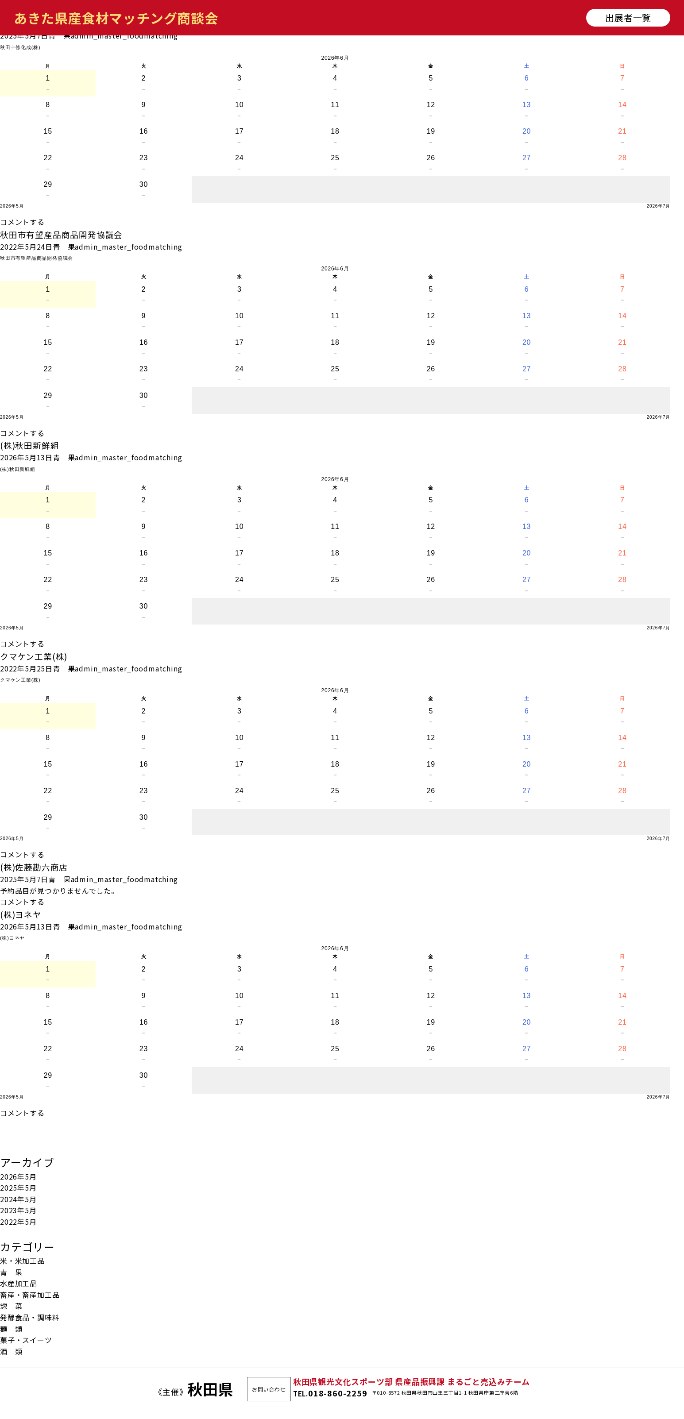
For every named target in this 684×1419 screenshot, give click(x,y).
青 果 (59, 35)
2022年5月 (18, 1221)
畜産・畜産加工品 (29, 1294)
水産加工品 (18, 1283)
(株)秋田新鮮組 (29, 445)
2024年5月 (18, 1199)
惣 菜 (11, 1305)
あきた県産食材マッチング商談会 (116, 17)
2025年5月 (18, 1187)
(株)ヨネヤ (21, 914)
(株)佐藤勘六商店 (34, 867)
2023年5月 (18, 1210)
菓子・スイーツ (26, 1339)
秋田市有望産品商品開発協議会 (61, 234)
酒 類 (11, 1351)
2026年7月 (658, 206)
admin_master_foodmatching (124, 35)
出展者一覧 (628, 17)
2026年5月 (18, 1176)
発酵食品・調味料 (29, 1317)
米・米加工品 (22, 1260)
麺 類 (11, 1328)
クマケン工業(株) (33, 656)
